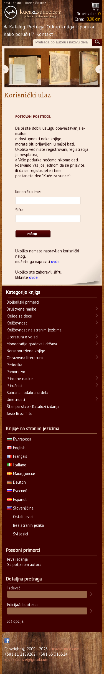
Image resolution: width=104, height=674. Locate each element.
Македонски (21, 473)
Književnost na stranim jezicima (34, 330)
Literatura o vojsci (22, 337)
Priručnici (14, 385)
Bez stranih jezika (28, 525)
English (16, 447)
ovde (55, 261)
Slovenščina (20, 508)
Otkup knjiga (60, 26)
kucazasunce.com (64, 648)
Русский (17, 490)
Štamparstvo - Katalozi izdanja (33, 406)
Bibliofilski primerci (23, 302)
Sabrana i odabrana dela (27, 392)
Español (17, 499)
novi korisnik (13, 3)
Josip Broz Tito (19, 413)
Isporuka (85, 26)
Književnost (17, 323)
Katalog (17, 26)
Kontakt (44, 34)
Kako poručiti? (19, 34)
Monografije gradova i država (32, 343)
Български (19, 439)
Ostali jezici (23, 516)
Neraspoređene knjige (26, 350)
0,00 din (93, 19)
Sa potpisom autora (24, 564)
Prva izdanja (17, 559)
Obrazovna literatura (25, 357)
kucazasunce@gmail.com (26, 659)
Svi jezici (20, 534)
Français (17, 456)
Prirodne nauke (20, 378)
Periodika (14, 364)
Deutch (16, 482)
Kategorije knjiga (23, 292)
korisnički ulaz (35, 3)
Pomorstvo (16, 371)
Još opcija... (17, 621)
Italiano (16, 465)
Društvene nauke (21, 309)
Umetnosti (16, 399)
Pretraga (35, 26)
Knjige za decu (19, 316)
